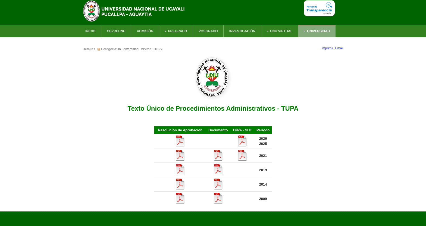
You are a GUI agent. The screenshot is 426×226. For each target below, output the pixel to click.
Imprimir (327, 48)
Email (339, 48)
